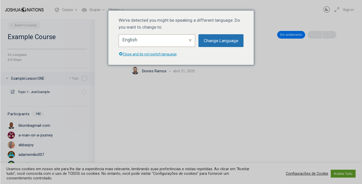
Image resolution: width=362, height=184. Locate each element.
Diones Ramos (155, 71)
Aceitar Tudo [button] (343, 174)
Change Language (221, 40)
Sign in (348, 10)
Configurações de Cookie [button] (307, 173)
